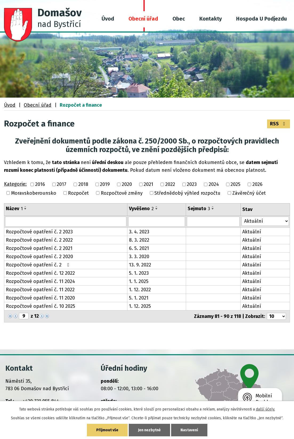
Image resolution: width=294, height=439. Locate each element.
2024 (214, 184)
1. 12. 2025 (140, 306)
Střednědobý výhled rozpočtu (187, 193)
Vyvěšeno (141, 208)
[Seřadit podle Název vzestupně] (26, 207)
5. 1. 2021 (138, 298)
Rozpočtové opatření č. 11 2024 (40, 281)
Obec (178, 18)
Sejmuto (199, 208)
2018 (83, 184)
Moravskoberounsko (33, 193)
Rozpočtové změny (122, 193)
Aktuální (251, 232)
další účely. (265, 409)
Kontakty (210, 18)
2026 (257, 184)
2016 (40, 184)
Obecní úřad (143, 18)
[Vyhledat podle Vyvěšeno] (156, 222)
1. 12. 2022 (140, 290)
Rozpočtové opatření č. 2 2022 (39, 240)
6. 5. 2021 (139, 248)
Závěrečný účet (249, 193)
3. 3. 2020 (139, 257)
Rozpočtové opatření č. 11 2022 (40, 290)
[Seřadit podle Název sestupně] (26, 209)
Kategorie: (15, 184)
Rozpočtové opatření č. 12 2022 (40, 273)
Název (14, 208)
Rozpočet (78, 193)
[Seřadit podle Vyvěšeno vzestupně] (157, 207)
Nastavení (189, 430)
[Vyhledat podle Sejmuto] (213, 222)
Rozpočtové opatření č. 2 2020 (39, 257)
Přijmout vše (107, 430)
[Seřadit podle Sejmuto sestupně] (213, 209)
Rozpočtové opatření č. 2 (38, 265)
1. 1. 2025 (138, 281)
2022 (170, 184)
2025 (235, 184)
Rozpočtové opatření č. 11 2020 (40, 298)
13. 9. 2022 (140, 265)
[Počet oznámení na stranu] (276, 316)
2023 (192, 184)
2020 (127, 184)
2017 (61, 184)
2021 (148, 184)
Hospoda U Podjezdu (261, 18)
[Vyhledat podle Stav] (265, 221)
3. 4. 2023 (139, 232)
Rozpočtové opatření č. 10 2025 (40, 306)
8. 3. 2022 (139, 240)
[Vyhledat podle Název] (65, 222)
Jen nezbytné (149, 430)
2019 (105, 184)
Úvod (108, 18)
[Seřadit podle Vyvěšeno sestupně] (157, 209)
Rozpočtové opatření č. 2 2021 (39, 248)
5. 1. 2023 (139, 273)
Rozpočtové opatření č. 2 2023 (39, 232)
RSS (278, 124)
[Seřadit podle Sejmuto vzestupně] (213, 207)
